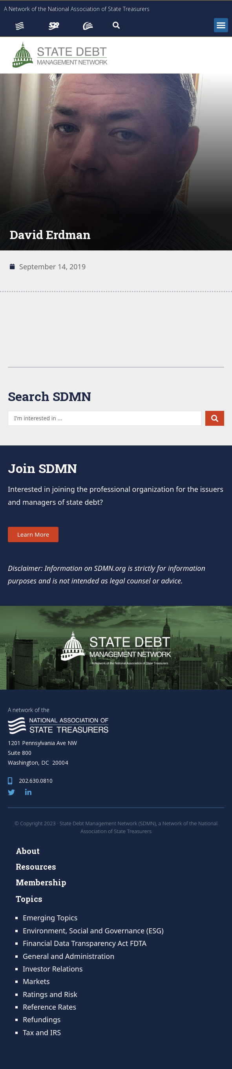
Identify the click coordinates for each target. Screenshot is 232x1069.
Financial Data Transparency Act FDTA (84, 943)
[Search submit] (214, 418)
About (28, 851)
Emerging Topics (50, 917)
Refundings (41, 1019)
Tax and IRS (42, 1032)
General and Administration (68, 956)
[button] (221, 25)
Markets (36, 981)
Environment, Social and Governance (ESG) (93, 930)
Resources (36, 866)
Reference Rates (49, 1007)
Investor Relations (53, 968)
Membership (41, 882)
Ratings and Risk (50, 994)
